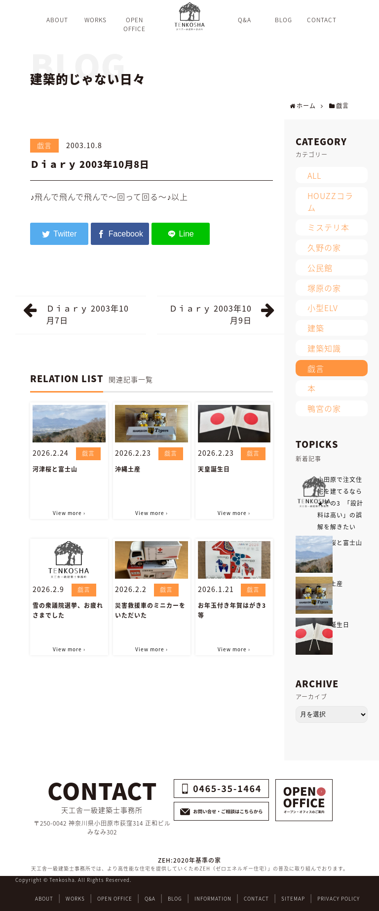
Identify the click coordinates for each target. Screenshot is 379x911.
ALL (314, 175)
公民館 (320, 268)
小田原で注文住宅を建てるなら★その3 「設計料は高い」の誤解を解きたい (340, 503)
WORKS (75, 898)
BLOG (175, 898)
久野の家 (324, 247)
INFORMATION (212, 898)
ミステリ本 (328, 227)
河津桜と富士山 (55, 469)
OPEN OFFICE (114, 898)
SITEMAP (293, 898)
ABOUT (44, 898)
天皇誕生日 (214, 469)
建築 (315, 328)
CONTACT (256, 898)
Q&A (150, 898)
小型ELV (322, 308)
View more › (69, 512)
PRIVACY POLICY (338, 898)
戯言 (44, 145)
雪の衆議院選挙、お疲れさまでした (68, 610)
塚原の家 (324, 288)
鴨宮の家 (324, 408)
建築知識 (324, 348)
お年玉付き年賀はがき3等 (232, 610)
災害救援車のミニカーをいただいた (150, 610)
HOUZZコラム (330, 201)
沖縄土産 (128, 469)
